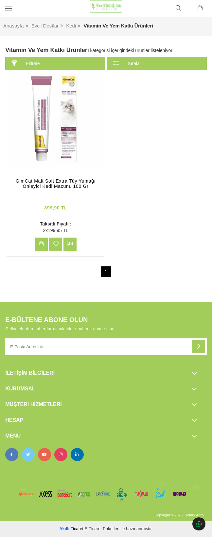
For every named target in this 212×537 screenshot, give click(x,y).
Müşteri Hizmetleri (33, 404)
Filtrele (25, 63)
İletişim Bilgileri (30, 373)
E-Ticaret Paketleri (102, 528)
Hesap (14, 420)
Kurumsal (20, 388)
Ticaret (71, 528)
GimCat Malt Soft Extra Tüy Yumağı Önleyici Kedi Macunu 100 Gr (56, 183)
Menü (13, 436)
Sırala (126, 63)
